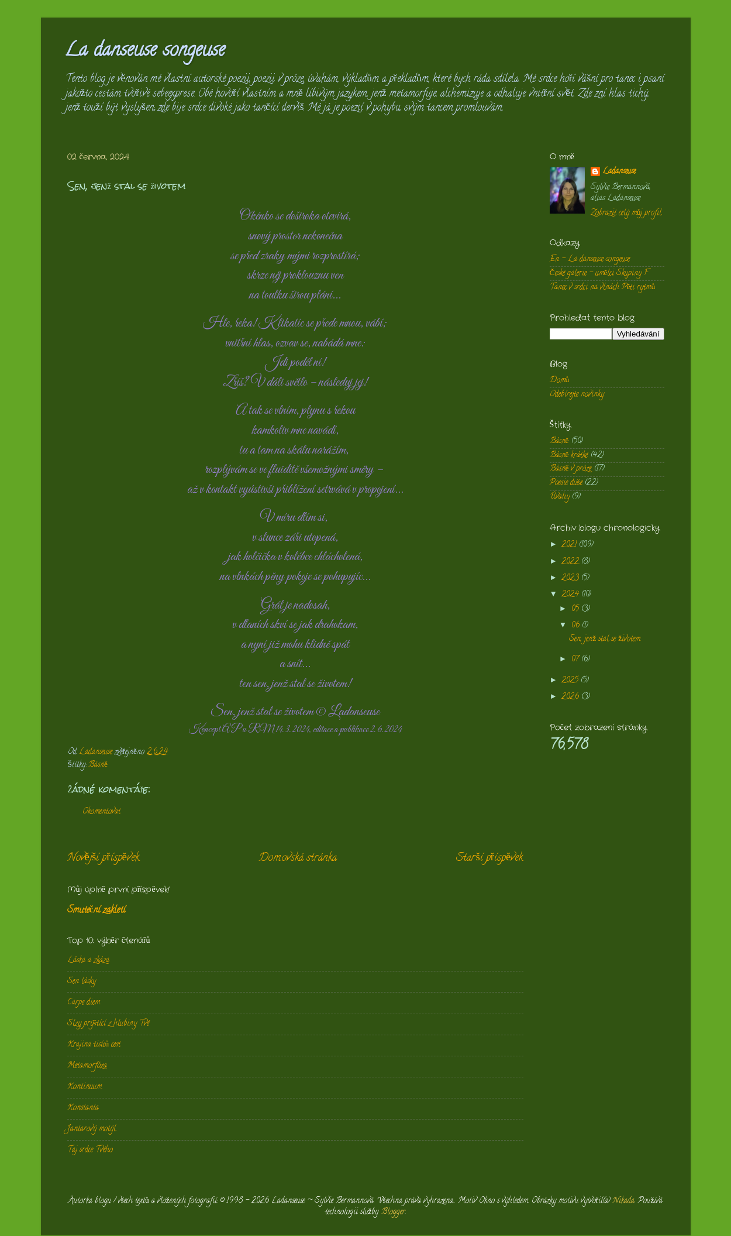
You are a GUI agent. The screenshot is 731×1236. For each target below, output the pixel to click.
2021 (570, 545)
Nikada (624, 1201)
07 (576, 660)
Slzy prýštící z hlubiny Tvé (108, 1024)
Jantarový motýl (91, 1129)
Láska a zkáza (88, 961)
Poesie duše (566, 483)
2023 (571, 578)
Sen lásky (81, 982)
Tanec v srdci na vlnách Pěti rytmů (603, 287)
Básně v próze (571, 469)
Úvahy (560, 497)
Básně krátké (569, 455)
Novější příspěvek (103, 858)
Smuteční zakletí (96, 911)
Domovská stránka (298, 858)
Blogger (393, 1212)
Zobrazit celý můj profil (626, 213)
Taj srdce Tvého (90, 1150)
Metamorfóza (87, 1066)
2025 (571, 681)
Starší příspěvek (489, 858)
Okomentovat (101, 812)
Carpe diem (83, 1003)
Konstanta (83, 1108)
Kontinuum (84, 1087)
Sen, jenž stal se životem (604, 639)
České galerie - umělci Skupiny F (599, 273)
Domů (560, 381)
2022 (571, 562)
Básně (98, 765)
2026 (571, 697)
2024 (571, 595)
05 (576, 609)
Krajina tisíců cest (94, 1045)
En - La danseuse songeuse (590, 259)
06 (576, 626)
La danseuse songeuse (144, 51)
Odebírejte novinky (577, 395)
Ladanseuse (619, 172)
